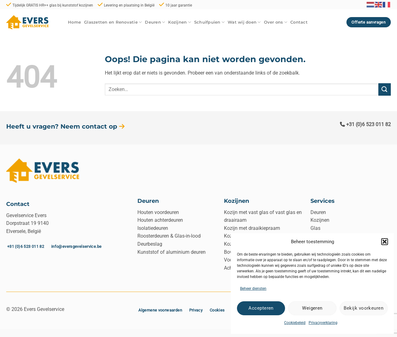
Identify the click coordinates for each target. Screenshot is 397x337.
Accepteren (261, 308)
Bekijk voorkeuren (363, 308)
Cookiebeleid (295, 323)
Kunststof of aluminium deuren (171, 252)
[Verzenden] (384, 89)
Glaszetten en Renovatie (113, 22)
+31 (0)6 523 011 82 (365, 124)
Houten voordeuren (158, 212)
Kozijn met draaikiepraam (252, 228)
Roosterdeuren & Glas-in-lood (169, 236)
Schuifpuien (209, 22)
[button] (384, 242)
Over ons (276, 22)
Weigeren (312, 308)
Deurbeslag (149, 244)
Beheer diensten (253, 288)
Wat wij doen (244, 22)
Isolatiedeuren (152, 228)
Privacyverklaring (323, 323)
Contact (299, 22)
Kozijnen (179, 22)
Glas (315, 228)
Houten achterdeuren (160, 220)
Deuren (155, 22)
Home (74, 22)
